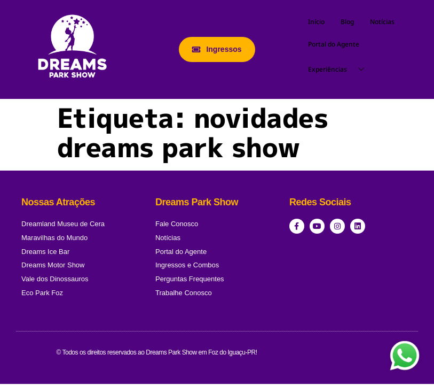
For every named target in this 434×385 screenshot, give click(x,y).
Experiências (340, 69)
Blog (347, 21)
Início (316, 21)
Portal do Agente (333, 44)
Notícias (382, 21)
